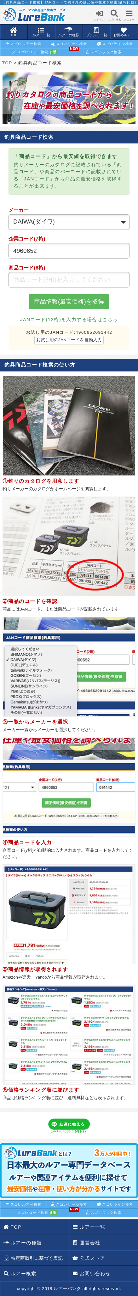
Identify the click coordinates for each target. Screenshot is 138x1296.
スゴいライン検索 (114, 44)
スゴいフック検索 (95, 51)
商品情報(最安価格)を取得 (69, 301)
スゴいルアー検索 (23, 44)
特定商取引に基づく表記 (33, 1258)
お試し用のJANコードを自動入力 (69, 340)
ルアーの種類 (22, 1243)
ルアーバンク (67, 1288)
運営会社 (86, 1242)
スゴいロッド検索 (34, 52)
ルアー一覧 (89, 1227)
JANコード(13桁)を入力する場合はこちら (69, 319)
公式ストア (89, 1258)
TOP (7, 62)
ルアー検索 (20, 1273)
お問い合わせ (91, 1273)
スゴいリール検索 (68, 44)
